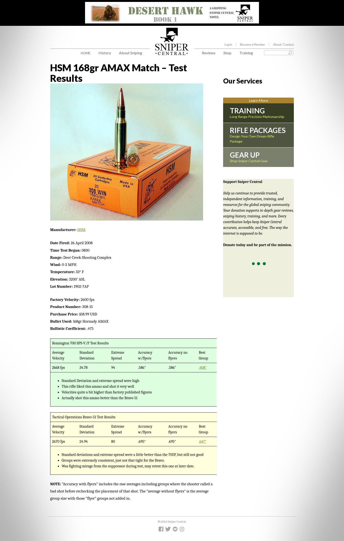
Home (86, 53)
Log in (228, 44)
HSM (81, 229)
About (283, 44)
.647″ (203, 441)
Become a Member (252, 44)
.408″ (203, 367)
